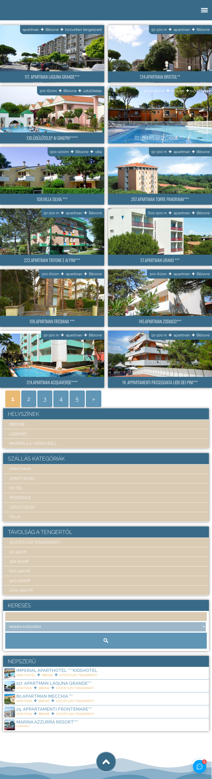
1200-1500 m (154, 91)
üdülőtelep (92, 91)
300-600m (48, 91)
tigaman (63, 758)
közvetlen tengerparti (83, 29)
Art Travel (37, 758)
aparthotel (22, 478)
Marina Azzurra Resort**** (47, 721)
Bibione (52, 29)
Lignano (18, 434)
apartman (30, 29)
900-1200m (59, 152)
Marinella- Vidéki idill (33, 443)
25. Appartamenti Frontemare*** (54, 709)
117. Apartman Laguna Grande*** (53, 683)
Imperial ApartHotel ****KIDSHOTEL (57, 670)
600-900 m (157, 213)
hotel (16, 488)
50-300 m (159, 29)
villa (98, 152)
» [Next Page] (93, 398)
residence (20, 497)
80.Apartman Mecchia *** (44, 696)
